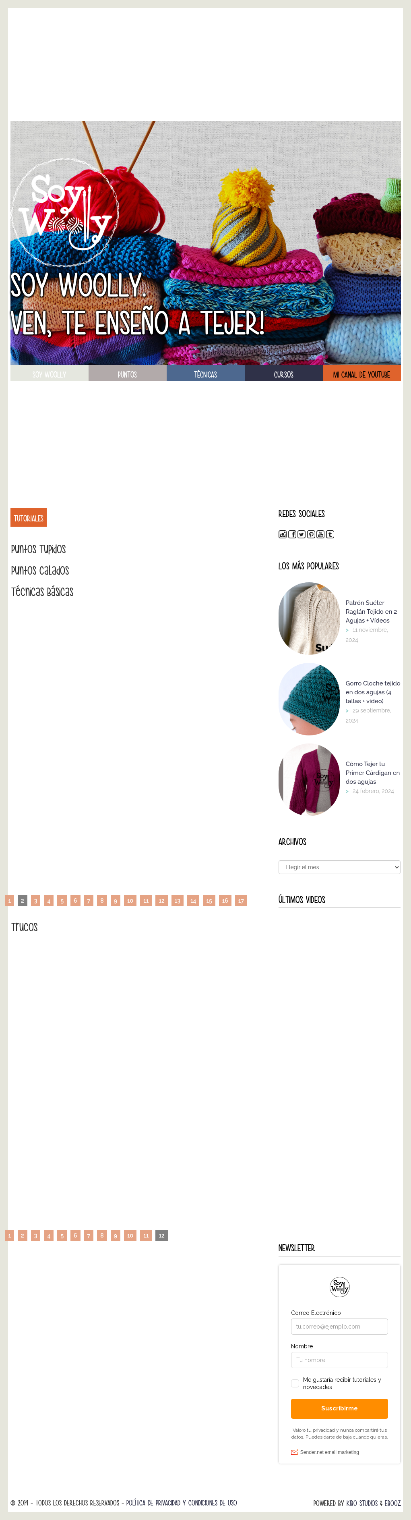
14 (193, 900)
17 (241, 900)
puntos (127, 375)
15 (209, 900)
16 (225, 900)
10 (130, 900)
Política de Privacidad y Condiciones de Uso (181, 1503)
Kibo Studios (362, 1503)
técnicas (205, 375)
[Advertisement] (205, 64)
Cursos (283, 375)
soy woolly (49, 375)
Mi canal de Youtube (361, 375)
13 (177, 900)
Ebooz (393, 1503)
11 (146, 900)
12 (161, 900)
